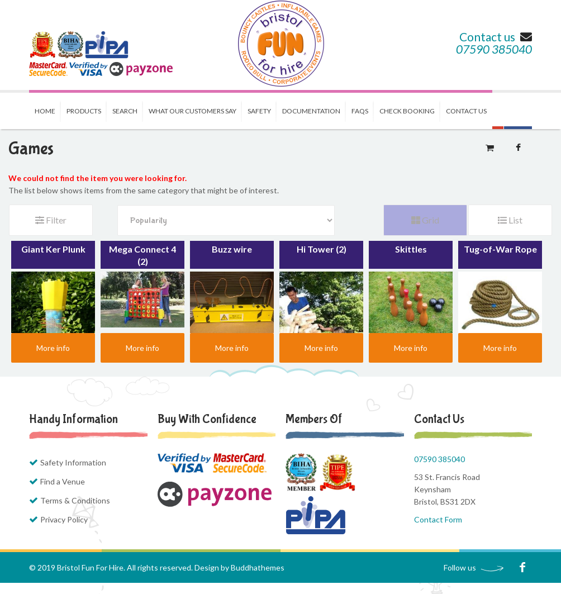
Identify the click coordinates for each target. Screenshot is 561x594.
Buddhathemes (257, 567)
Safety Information (73, 462)
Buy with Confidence (207, 419)
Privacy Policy (64, 519)
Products (83, 111)
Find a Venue (62, 481)
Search (124, 111)
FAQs (359, 111)
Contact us (495, 37)
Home (45, 111)
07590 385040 (494, 49)
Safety (259, 111)
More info (53, 348)
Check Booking (407, 111)
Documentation (311, 111)
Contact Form (438, 519)
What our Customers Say (192, 111)
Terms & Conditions (75, 500)
